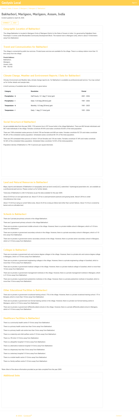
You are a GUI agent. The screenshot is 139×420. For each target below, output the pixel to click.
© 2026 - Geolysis (24, 416)
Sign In (134, 3)
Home (4, 8)
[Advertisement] (52, 161)
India (9, 8)
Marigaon (23, 8)
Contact (119, 416)
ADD (14, 23)
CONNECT (6, 23)
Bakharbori (41, 8)
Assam (15, 8)
